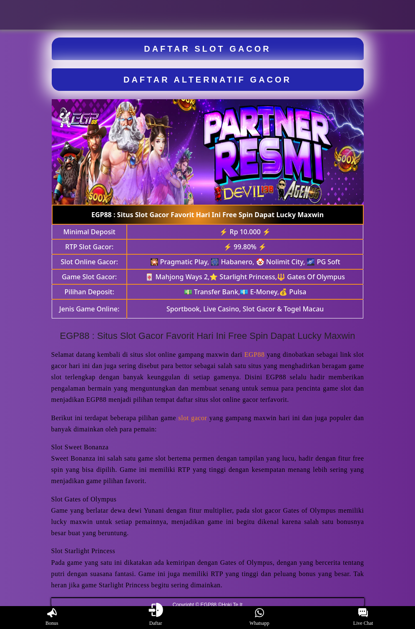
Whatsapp (259, 617)
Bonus (51, 617)
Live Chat (363, 617)
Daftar (155, 617)
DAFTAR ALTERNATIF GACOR (207, 79)
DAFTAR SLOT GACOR (207, 48)
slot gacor (193, 417)
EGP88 (254, 354)
